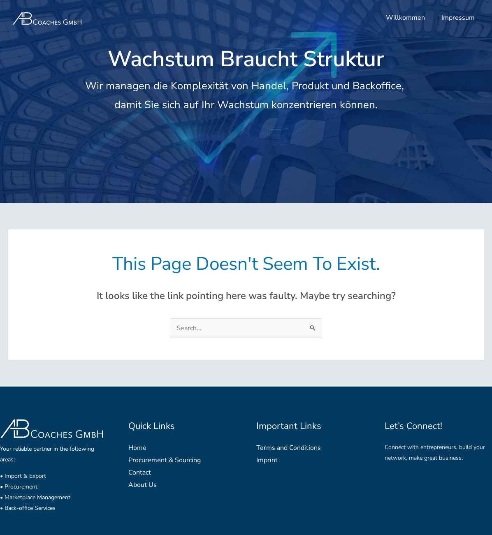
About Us (142, 484)
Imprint (267, 460)
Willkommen (405, 17)
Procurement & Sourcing (164, 460)
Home (137, 447)
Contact (139, 472)
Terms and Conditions (288, 447)
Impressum (458, 17)
